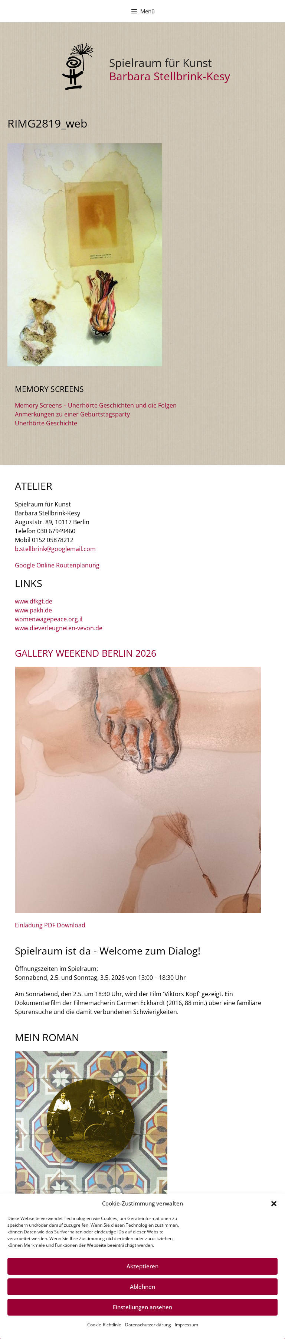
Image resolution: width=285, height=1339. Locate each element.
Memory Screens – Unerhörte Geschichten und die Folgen (96, 405)
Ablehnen (142, 1286)
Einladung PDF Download (50, 925)
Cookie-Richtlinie (104, 1325)
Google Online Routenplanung (57, 565)
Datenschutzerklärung (148, 1325)
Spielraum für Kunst (160, 62)
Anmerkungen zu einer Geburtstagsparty (72, 414)
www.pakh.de (33, 610)
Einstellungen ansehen (142, 1307)
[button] (274, 1203)
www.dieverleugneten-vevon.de (58, 628)
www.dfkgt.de (33, 601)
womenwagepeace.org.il (48, 619)
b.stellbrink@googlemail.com (55, 549)
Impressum (186, 1325)
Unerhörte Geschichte (46, 423)
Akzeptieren (142, 1266)
